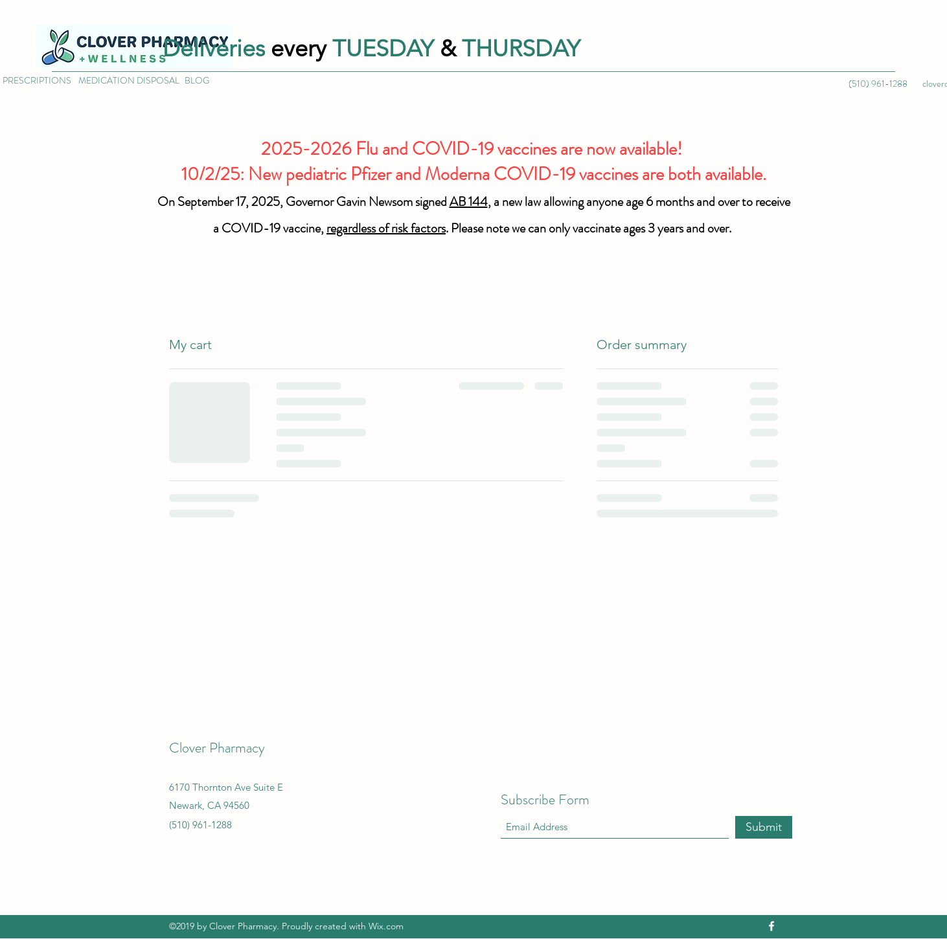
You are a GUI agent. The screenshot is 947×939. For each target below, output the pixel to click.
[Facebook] (771, 926)
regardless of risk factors (386, 228)
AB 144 (469, 201)
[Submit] (763, 827)
